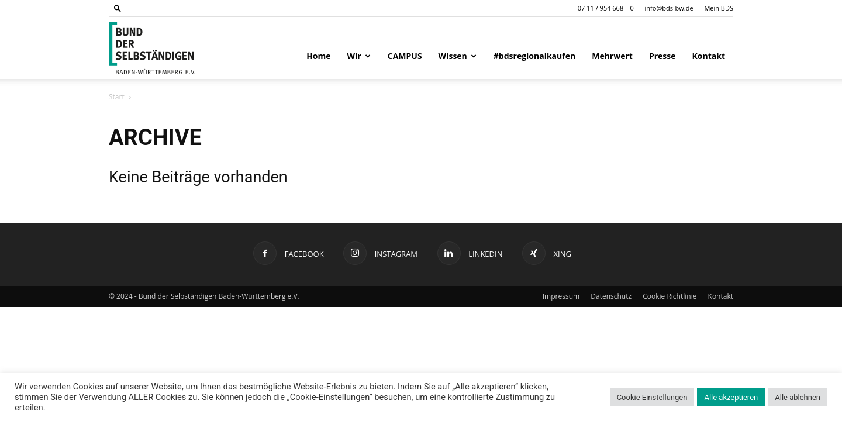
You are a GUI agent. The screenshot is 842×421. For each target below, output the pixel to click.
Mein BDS (718, 8)
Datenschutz (611, 296)
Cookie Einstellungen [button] (652, 397)
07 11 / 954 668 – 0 (606, 8)
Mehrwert (612, 55)
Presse (662, 55)
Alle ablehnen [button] (797, 397)
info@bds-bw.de (669, 8)
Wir (359, 55)
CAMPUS (405, 55)
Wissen (458, 55)
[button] (117, 8)
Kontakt (708, 55)
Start (117, 97)
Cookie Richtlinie (669, 296)
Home (318, 55)
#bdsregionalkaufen (534, 55)
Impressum (561, 296)
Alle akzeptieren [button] (731, 397)
